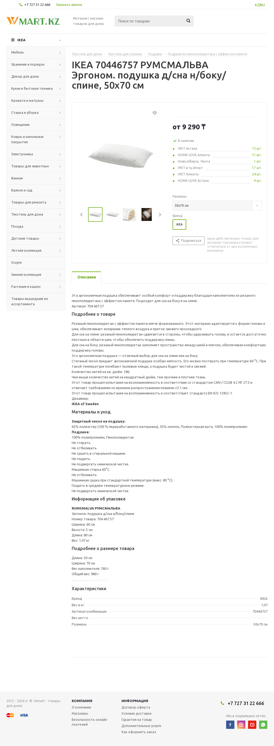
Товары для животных (30, 166)
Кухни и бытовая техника (32, 88)
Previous (82, 214)
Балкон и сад (21, 190)
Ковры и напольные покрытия (27, 139)
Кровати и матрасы (27, 100)
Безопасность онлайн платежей (89, 722)
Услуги (16, 262)
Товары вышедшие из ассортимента (29, 301)
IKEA (21, 40)
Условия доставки (136, 713)
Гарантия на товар (136, 719)
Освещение (20, 124)
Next (160, 214)
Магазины (80, 713)
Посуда (17, 226)
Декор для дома (25, 76)
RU (262, 5)
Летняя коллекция (26, 250)
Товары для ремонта (28, 202)
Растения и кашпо (26, 286)
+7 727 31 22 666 (37, 4)
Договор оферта (135, 707)
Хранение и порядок (28, 64)
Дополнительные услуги (141, 726)
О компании (81, 707)
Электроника (22, 154)
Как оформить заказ (138, 732)
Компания (82, 701)
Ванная (17, 178)
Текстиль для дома (27, 214)
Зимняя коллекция (26, 274)
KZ (257, 5)
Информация (134, 701)
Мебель (17, 52)
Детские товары (25, 238)
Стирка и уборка (25, 112)
